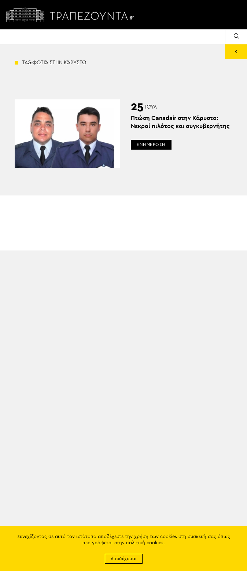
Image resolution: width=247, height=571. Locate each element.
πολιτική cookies (144, 543)
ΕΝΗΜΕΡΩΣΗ (151, 144)
